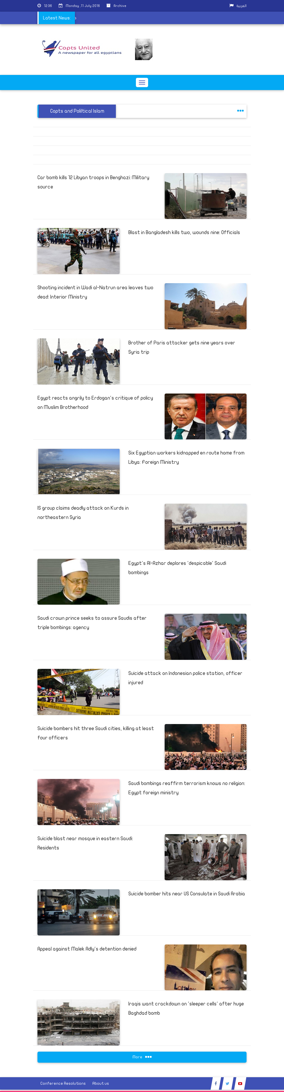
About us (100, 1083)
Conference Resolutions (63, 1083)
